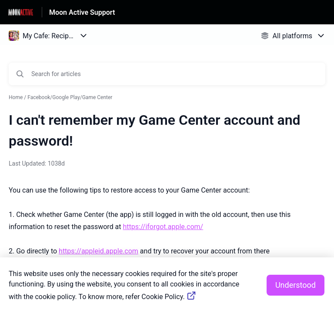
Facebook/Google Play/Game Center (69, 97)
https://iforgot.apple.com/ (163, 227)
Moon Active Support (82, 12)
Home (16, 97)
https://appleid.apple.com (98, 251)
